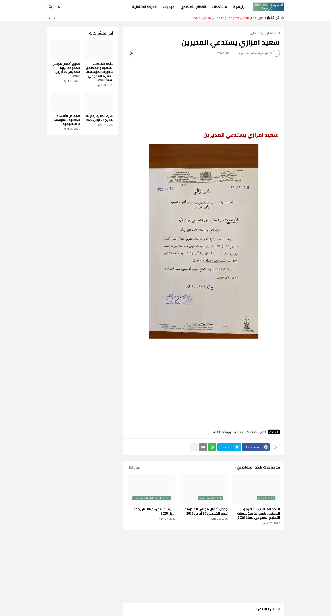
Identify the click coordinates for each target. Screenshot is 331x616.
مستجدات (219, 7)
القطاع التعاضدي (193, 7)
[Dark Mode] (59, 7)
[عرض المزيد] (194, 447)
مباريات (168, 7)
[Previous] (54, 17)
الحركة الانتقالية (144, 7)
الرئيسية (239, 7)
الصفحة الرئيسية (270, 33)
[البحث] (50, 7)
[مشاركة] (131, 53)
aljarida (239, 432)
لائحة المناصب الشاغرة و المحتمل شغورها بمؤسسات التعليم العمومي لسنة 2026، (258, 513)
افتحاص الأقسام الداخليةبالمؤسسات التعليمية (67, 120)
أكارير (253, 33)
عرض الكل (134, 467)
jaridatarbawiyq (222, 432)
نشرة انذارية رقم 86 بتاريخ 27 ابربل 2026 (154, 511)
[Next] (49, 17)
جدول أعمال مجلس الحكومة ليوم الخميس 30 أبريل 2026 (227, 18)
